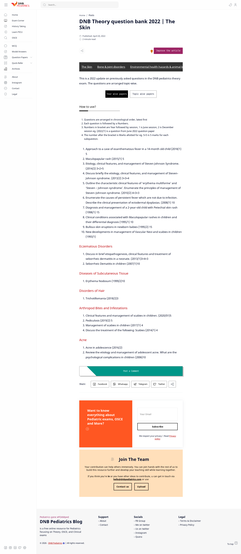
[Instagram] (10, 547)
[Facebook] (5, 547)
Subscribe (165, 426)
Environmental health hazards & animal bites (166, 67)
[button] (230, 4)
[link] (176, 51)
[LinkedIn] (15, 547)
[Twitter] (19, 547)
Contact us (130, 486)
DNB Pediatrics (56, 543)
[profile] (235, 4)
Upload (149, 486)
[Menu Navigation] (6, 5)
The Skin (94, 67)
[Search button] (44, 4)
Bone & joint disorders (119, 67)
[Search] (80, 4)
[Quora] (24, 547)
